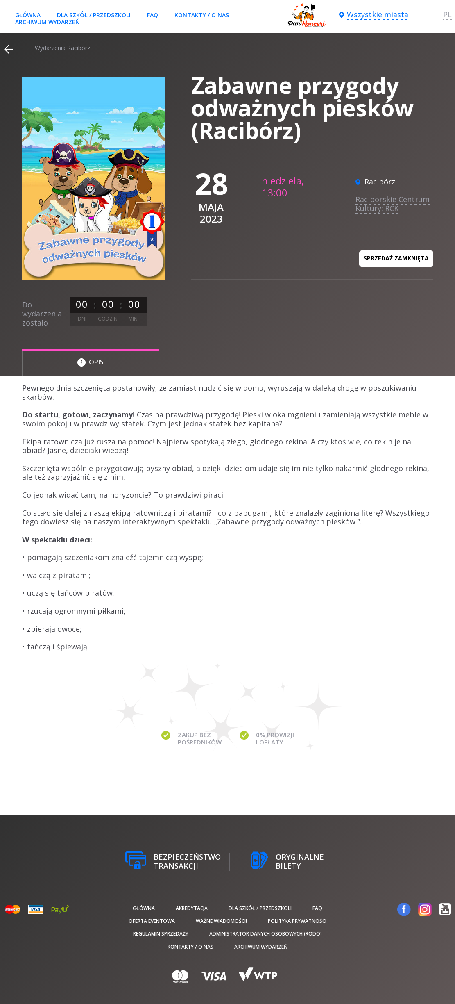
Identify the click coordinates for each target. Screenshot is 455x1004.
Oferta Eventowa (152, 920)
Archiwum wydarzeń (47, 22)
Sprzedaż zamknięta (396, 258)
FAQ (152, 15)
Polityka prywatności (297, 920)
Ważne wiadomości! (221, 920)
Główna (28, 15)
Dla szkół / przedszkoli (94, 15)
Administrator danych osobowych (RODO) (265, 933)
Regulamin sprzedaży (160, 933)
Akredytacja (192, 908)
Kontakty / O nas (201, 15)
